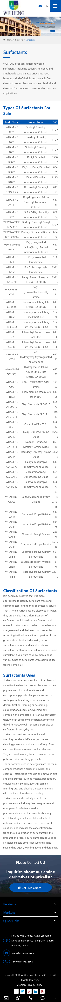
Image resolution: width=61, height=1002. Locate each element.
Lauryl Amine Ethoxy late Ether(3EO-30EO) (36, 279)
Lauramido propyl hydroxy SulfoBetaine (36, 564)
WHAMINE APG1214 (12, 414)
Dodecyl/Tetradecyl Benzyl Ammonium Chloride (36, 234)
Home (10, 40)
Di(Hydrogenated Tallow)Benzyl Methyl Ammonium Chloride (36, 247)
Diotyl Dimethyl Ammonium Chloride (36, 159)
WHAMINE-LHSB (11, 564)
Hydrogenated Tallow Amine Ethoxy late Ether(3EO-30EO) (36, 371)
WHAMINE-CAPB (11, 514)
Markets (9, 912)
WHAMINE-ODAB (11, 499)
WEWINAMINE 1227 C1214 (11, 234)
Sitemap (21, 984)
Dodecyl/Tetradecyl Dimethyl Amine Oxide (36, 444)
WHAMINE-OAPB (11, 534)
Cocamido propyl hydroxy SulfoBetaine (36, 554)
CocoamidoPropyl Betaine (36, 514)
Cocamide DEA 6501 (35, 424)
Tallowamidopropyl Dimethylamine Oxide (35, 484)
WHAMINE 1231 (12, 129)
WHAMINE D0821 (12, 159)
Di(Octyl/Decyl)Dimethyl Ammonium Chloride (36, 169)
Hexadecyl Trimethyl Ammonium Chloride (36, 139)
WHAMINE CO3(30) (12, 304)
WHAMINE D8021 (12, 169)
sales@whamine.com (18, 953)
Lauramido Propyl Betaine (36, 524)
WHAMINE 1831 (12, 149)
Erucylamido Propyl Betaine (35, 544)
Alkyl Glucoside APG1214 (36, 414)
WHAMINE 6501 (12, 424)
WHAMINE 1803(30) (12, 324)
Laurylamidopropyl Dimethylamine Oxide (35, 464)
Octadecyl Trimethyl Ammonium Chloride (36, 149)
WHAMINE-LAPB (11, 524)
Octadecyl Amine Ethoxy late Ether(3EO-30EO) (36, 324)
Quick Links (11, 920)
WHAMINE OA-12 (12, 434)
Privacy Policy (34, 984)
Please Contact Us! (30, 862)
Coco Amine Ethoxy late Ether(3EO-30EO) (36, 304)
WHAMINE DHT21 (12, 202)
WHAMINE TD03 (12, 394)
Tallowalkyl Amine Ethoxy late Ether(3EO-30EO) (36, 344)
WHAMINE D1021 (12, 179)
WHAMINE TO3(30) (12, 344)
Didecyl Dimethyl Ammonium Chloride (36, 179)
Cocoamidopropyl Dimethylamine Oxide (36, 474)
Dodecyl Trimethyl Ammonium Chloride (36, 129)
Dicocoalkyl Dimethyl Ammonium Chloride (36, 189)
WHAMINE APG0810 (12, 404)
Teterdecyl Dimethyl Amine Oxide (36, 454)
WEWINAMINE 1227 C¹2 (11, 224)
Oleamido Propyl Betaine (36, 534)
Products (19, 40)
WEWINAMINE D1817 (11, 247)
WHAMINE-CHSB (11, 554)
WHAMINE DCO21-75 (12, 189)
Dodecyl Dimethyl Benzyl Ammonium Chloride (36, 224)
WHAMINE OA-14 (12, 454)
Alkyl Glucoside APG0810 (36, 404)
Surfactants (30, 40)
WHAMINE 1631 (12, 139)
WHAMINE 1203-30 (12, 279)
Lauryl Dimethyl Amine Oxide (36, 434)
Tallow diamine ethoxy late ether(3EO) (36, 394)
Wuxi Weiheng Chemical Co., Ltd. (35, 975)
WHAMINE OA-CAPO (12, 474)
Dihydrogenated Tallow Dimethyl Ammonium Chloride (36, 202)
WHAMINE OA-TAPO (12, 484)
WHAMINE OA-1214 (12, 444)
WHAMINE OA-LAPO (12, 464)
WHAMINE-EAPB (11, 544)
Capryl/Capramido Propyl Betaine (36, 499)
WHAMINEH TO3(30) (12, 372)
